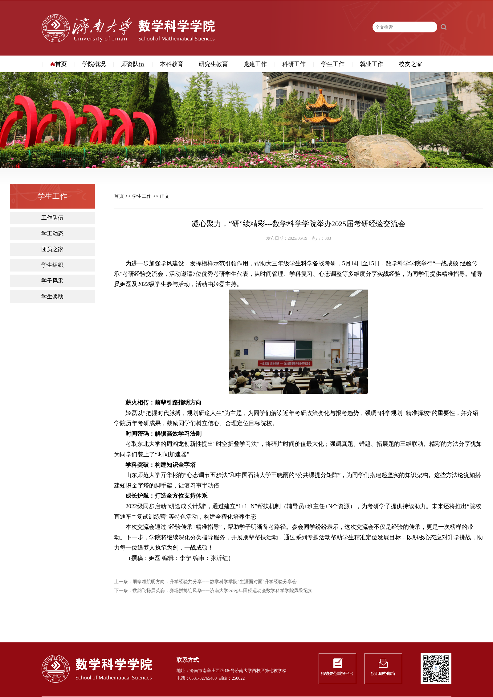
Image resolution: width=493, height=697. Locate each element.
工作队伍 (52, 218)
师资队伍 (133, 64)
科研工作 (294, 64)
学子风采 (52, 280)
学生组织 (52, 265)
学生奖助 (52, 296)
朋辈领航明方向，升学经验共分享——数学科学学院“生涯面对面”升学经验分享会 (214, 582)
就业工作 (371, 64)
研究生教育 (213, 64)
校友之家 (410, 64)
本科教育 (171, 64)
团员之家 (52, 249)
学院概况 (94, 64)
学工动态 (52, 233)
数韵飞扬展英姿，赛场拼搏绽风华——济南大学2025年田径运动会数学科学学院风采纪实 (222, 591)
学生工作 (332, 64)
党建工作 (255, 64)
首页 (58, 64)
